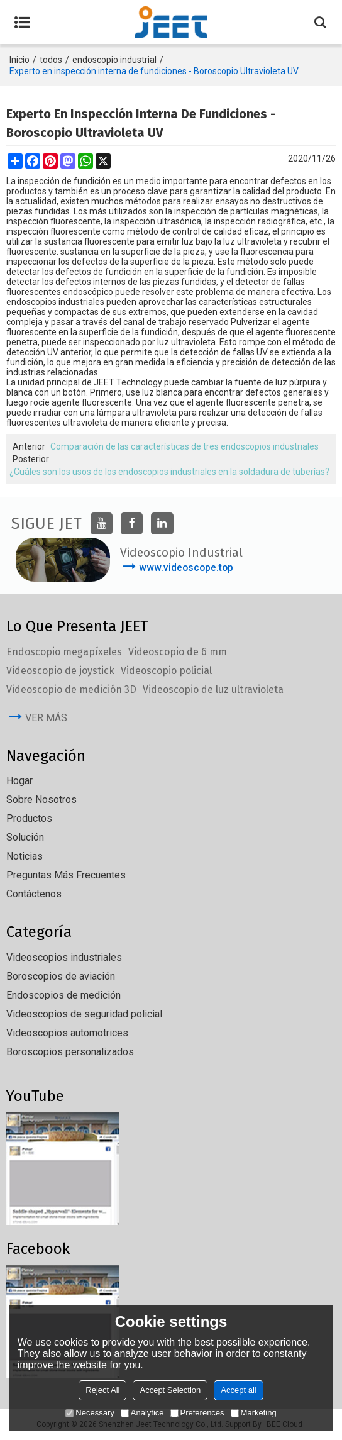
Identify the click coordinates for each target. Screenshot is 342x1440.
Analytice (142, 1412)
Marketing (254, 1412)
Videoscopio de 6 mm (177, 652)
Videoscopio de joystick (60, 671)
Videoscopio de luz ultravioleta (213, 689)
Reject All (102, 1390)
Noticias (24, 856)
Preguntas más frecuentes (66, 875)
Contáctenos (34, 894)
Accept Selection (170, 1390)
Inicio (19, 60)
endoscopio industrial (114, 60)
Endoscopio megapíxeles (64, 652)
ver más (46, 718)
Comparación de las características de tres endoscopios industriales (184, 446)
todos (51, 60)
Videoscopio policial (166, 671)
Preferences (197, 1412)
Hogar (19, 781)
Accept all (238, 1390)
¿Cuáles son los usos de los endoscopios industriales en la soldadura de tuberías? (169, 472)
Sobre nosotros (41, 800)
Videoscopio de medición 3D (71, 689)
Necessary (89, 1412)
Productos (29, 818)
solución (25, 837)
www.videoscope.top (186, 567)
